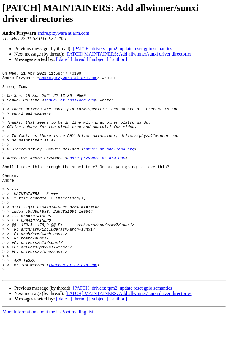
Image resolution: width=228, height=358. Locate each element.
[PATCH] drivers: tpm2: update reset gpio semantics (122, 48)
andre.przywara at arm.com (63, 33)
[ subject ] (98, 59)
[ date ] (62, 59)
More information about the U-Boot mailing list (47, 352)
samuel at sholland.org (69, 106)
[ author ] (118, 59)
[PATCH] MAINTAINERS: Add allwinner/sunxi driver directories (128, 53)
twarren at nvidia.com (73, 304)
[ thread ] (79, 59)
